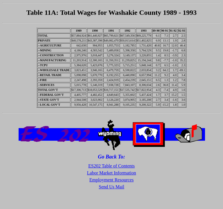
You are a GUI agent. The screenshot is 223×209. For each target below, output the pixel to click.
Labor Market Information (111, 172)
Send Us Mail (111, 186)
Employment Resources (111, 179)
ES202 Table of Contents (111, 165)
